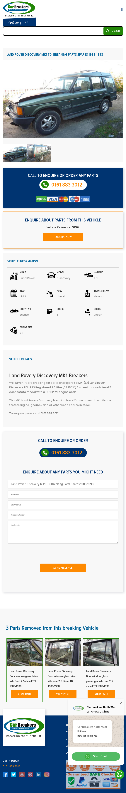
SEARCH (116, 31)
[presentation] (37, 554)
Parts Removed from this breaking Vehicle (52, 628)
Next (118, 97)
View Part (24, 693)
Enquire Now (63, 237)
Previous (8, 97)
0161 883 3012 (66, 185)
